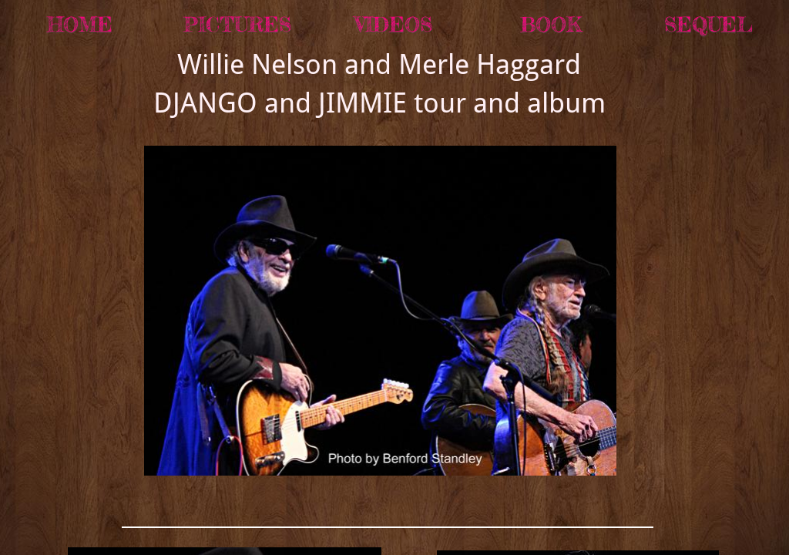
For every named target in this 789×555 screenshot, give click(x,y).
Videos (393, 24)
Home (79, 24)
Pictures (237, 24)
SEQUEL (708, 24)
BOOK (551, 24)
